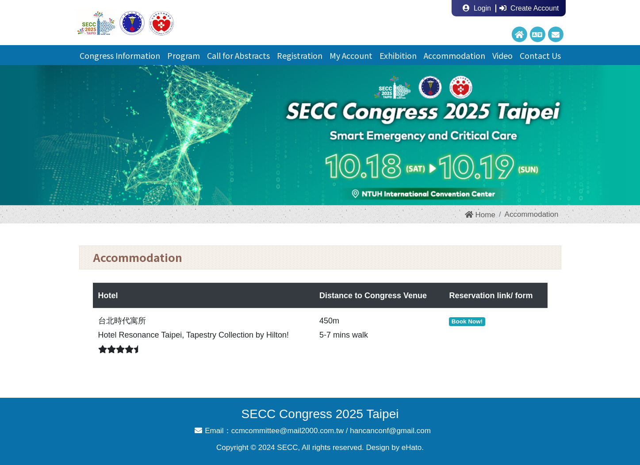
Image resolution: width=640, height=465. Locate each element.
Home (480, 215)
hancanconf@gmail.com (390, 431)
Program (183, 55)
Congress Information (120, 55)
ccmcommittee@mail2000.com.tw (287, 431)
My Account (351, 55)
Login (477, 8)
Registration (299, 55)
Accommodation (454, 55)
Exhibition (398, 55)
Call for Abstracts (238, 55)
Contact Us (540, 55)
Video (502, 55)
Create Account (529, 8)
